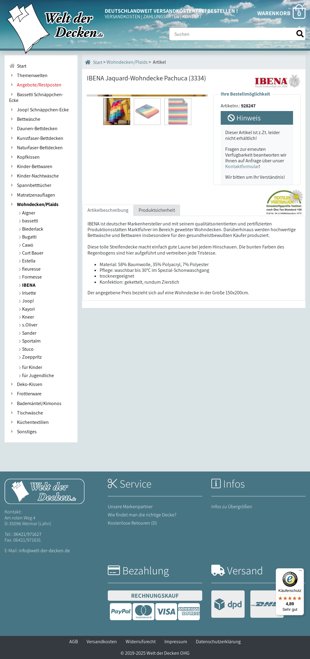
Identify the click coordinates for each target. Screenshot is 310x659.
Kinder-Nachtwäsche (34, 176)
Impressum (175, 641)
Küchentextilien (29, 422)
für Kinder (30, 367)
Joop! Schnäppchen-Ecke (39, 109)
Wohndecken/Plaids (33, 204)
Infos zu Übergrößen (231, 506)
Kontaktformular (242, 166)
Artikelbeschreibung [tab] (107, 274)
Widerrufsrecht (141, 641)
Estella (27, 261)
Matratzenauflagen (32, 195)
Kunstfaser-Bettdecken (36, 138)
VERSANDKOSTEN (122, 16)
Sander (27, 333)
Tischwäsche (26, 413)
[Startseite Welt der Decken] (44, 491)
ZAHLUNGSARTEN (161, 16)
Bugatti (28, 237)
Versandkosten (102, 641)
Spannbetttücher (30, 185)
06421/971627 (27, 534)
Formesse (30, 277)
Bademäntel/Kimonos (35, 403)
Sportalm (30, 341)
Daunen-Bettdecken (33, 128)
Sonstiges (23, 431)
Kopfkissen (24, 157)
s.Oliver (28, 325)
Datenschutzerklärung (218, 641)
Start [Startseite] (93, 62)
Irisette (27, 293)
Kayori (27, 309)
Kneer (26, 317)
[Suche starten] (300, 34)
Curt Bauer (31, 253)
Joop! (26, 301)
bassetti (28, 221)
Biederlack (31, 229)
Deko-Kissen (25, 384)
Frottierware (25, 393)
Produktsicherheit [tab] (157, 274)
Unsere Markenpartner (130, 506)
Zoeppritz (30, 357)
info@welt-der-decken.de (44, 550)
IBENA (27, 285)
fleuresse (30, 269)
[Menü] (300, 572)
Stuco (26, 349)
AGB (73, 641)
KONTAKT (192, 16)
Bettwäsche (24, 119)
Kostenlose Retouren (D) (132, 523)
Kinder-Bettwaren (30, 166)
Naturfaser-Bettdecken (36, 147)
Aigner (27, 213)
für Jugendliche (36, 375)
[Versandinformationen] (247, 605)
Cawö (26, 245)
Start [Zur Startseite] (17, 66)
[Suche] (237, 34)
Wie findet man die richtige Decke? (142, 515)
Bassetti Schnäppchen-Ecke (36, 97)
